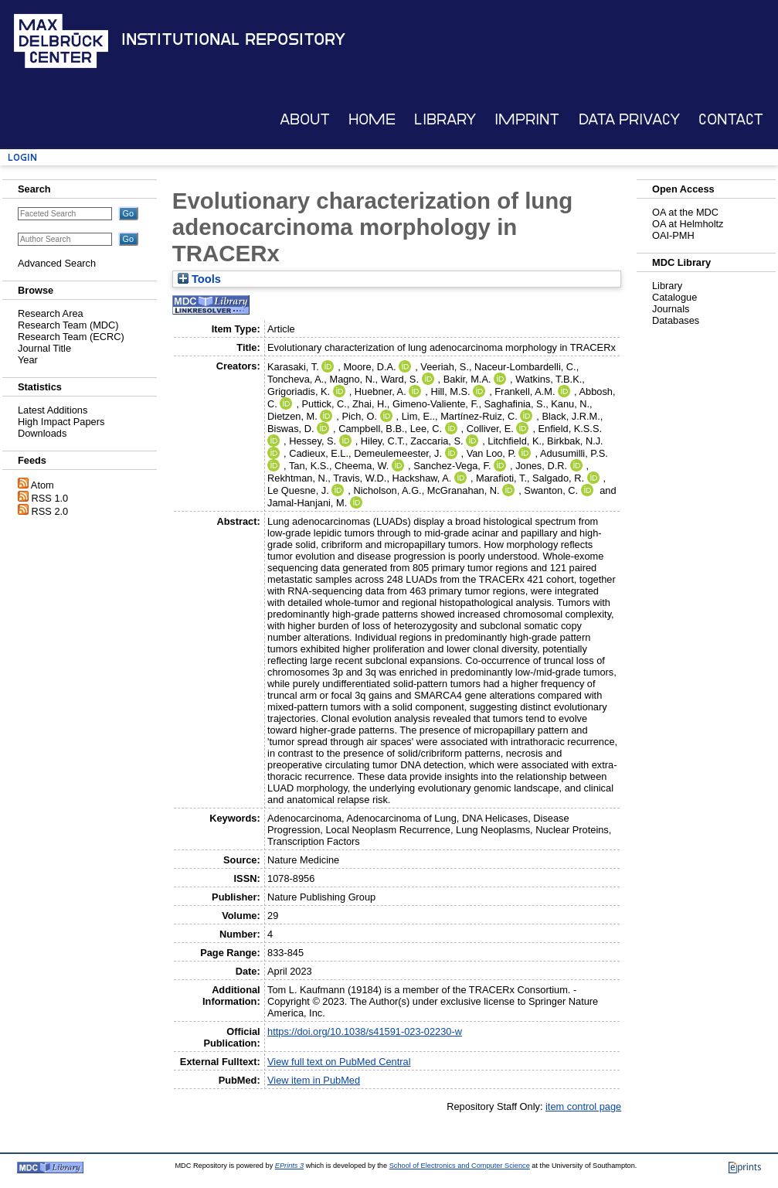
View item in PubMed (313, 1080)
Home (372, 119)
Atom (42, 485)
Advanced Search (57, 263)
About (305, 119)
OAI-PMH (673, 235)
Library (445, 119)
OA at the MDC (685, 212)
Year (28, 360)
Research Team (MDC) (68, 325)
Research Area (50, 313)
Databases (675, 320)
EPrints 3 (289, 1165)
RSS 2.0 (50, 511)
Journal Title (44, 348)
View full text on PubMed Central (338, 1061)
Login (22, 157)
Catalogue (674, 297)
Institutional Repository (233, 39)
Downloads (42, 433)
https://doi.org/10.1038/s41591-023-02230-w (364, 1031)
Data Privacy (629, 119)
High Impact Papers (61, 421)
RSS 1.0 (50, 498)
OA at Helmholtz (687, 224)
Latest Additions (52, 410)
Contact (730, 119)
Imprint (526, 119)
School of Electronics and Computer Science (459, 1165)
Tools (199, 279)
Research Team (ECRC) (71, 336)
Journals (670, 309)
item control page (583, 1106)
